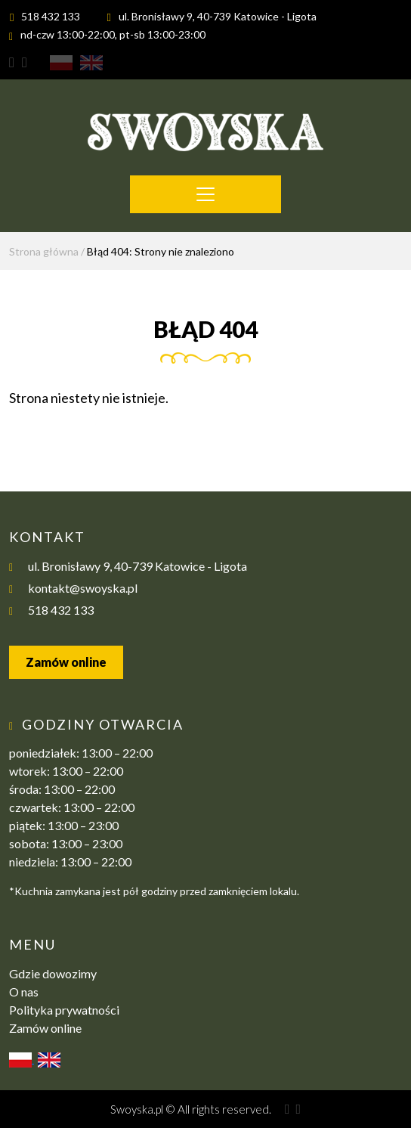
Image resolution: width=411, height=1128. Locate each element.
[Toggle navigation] (205, 194)
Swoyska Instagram (11, 63)
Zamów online (66, 662)
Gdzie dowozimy (53, 973)
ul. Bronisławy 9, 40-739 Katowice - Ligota (218, 16)
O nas (24, 991)
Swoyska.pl (136, 1109)
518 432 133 (50, 16)
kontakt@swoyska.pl (83, 588)
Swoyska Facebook (20, 63)
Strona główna (44, 251)
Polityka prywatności (64, 1009)
